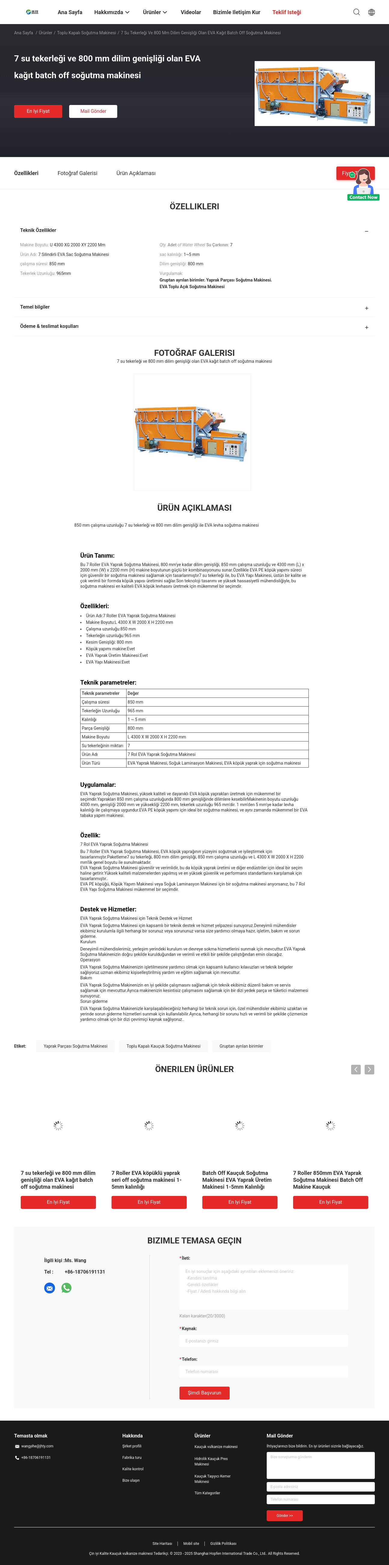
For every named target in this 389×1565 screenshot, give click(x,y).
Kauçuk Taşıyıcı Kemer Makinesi (212, 1479)
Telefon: (190, 1359)
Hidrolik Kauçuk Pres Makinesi (211, 1461)
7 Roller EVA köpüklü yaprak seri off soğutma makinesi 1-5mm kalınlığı (147, 1180)
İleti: (186, 1258)
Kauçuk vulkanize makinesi (215, 1447)
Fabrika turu (132, 1458)
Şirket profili (131, 1446)
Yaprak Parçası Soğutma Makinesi (75, 1046)
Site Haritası (162, 1544)
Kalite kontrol (132, 1469)
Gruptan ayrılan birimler (241, 1046)
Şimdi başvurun (204, 1393)
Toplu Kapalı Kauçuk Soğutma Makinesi (164, 1046)
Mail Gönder (93, 111)
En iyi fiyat (38, 111)
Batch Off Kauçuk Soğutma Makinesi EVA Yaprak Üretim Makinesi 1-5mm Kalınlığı (237, 1180)
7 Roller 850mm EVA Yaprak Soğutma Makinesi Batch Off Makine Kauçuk (328, 1180)
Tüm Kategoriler (207, 1493)
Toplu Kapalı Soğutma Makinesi (86, 32)
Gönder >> (285, 1516)
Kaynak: (189, 1328)
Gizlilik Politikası (223, 1544)
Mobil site (191, 1544)
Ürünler (45, 32)
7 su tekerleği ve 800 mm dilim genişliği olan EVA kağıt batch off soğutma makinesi (58, 1180)
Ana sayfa (23, 32)
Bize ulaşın (130, 1480)
